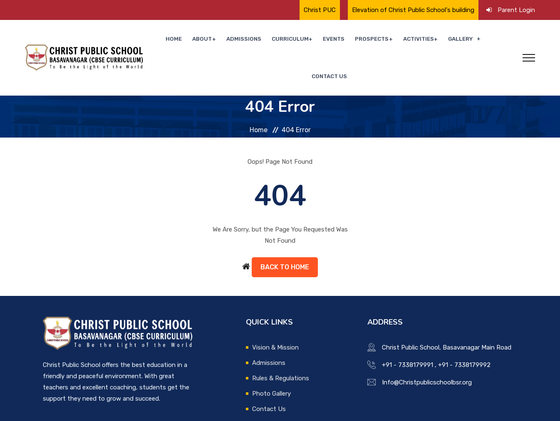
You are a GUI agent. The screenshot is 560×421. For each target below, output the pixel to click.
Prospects (355, 40)
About (198, 40)
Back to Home (284, 232)
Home (173, 40)
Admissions (237, 40)
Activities (399, 40)
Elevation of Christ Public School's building (413, 10)
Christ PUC (320, 10)
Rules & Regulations (280, 343)
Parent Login (516, 10)
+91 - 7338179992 (464, 330)
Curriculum (279, 40)
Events (320, 40)
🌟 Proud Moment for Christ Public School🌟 (154, 7)
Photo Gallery (271, 358)
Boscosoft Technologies (149, 410)
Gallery (439, 40)
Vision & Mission (275, 312)
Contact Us (485, 40)
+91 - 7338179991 (407, 330)
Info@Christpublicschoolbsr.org (427, 347)
